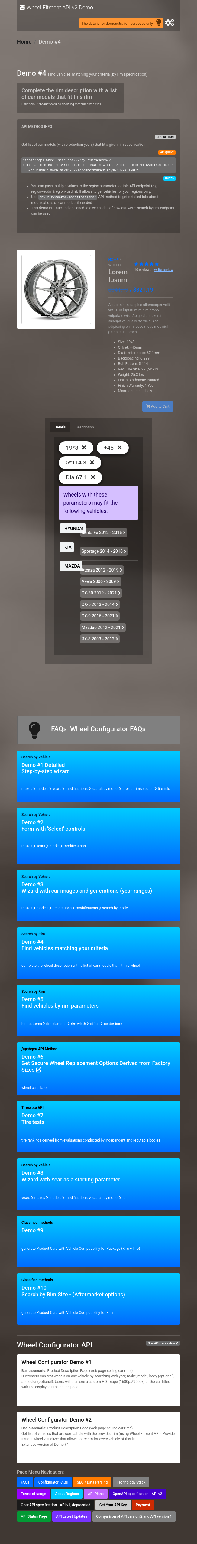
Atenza (102, 570)
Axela (101, 581)
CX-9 (100, 616)
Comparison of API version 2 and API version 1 (134, 1516)
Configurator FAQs (53, 1482)
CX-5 (100, 604)
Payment (143, 1505)
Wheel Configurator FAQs (108, 729)
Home (24, 41)
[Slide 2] (56, 315)
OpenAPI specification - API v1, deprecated (55, 1505)
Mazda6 (103, 627)
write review (163, 270)
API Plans (96, 1494)
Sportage (104, 551)
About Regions (67, 1494)
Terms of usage (33, 1494)
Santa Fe (104, 532)
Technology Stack (131, 1482)
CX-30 (101, 593)
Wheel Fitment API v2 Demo (56, 7)
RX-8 (100, 639)
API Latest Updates (71, 1516)
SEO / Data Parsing (92, 1482)
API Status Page (34, 1516)
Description (84, 427)
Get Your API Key (113, 1505)
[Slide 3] (67, 315)
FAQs (59, 729)
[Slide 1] (45, 315)
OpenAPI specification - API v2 (137, 1494)
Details (60, 427)
